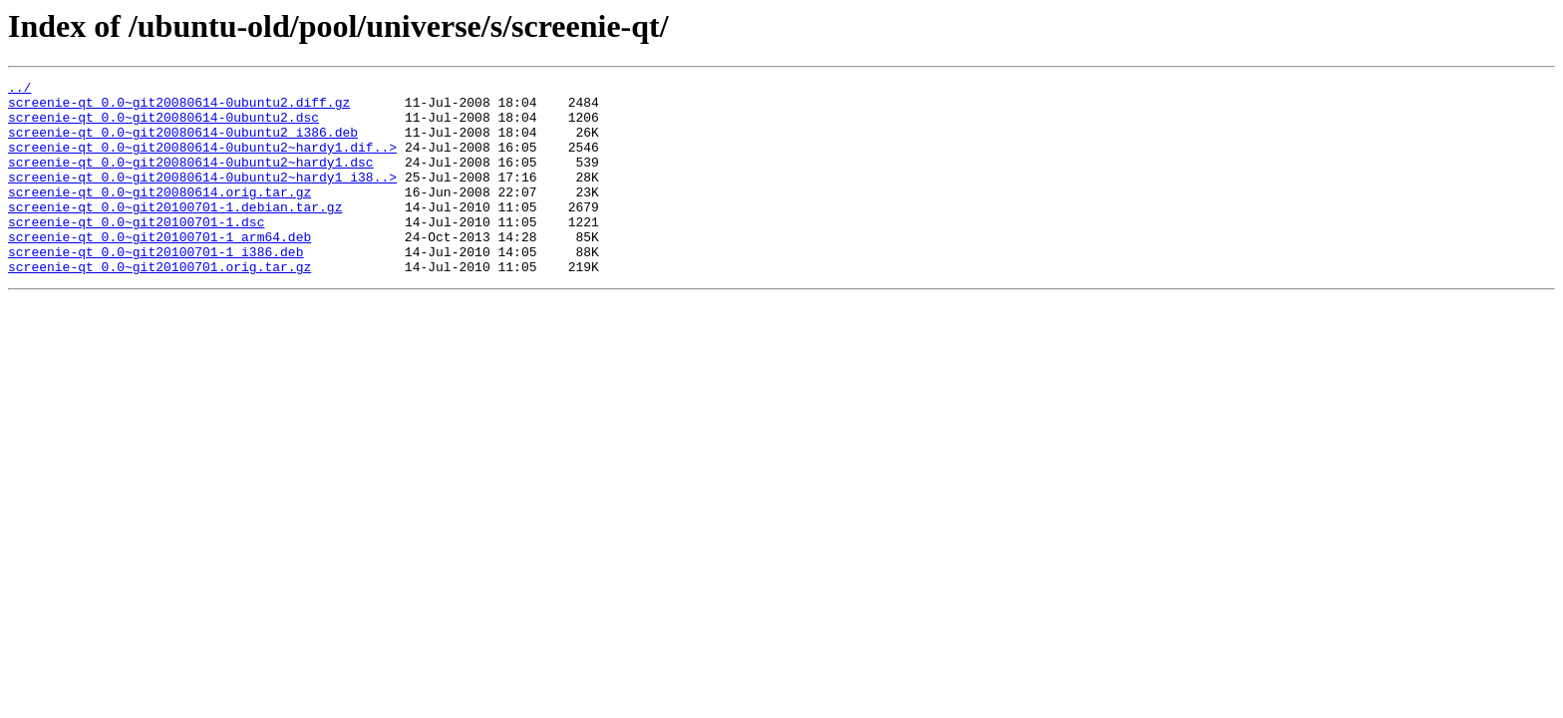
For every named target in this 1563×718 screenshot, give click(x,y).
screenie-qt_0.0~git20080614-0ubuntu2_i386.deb (183, 144)
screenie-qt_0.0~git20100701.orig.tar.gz (159, 305)
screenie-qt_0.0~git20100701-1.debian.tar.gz (175, 233)
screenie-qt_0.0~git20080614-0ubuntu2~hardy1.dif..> (202, 162)
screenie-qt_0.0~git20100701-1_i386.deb (155, 287)
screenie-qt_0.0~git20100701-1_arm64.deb (159, 269)
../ (19, 90)
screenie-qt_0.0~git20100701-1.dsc (136, 251)
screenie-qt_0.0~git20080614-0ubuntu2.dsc (163, 126)
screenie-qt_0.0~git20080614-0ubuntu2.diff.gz (179, 108)
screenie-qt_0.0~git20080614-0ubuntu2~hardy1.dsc (191, 179)
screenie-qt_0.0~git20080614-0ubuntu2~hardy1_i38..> (202, 197)
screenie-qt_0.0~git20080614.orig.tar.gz (159, 215)
